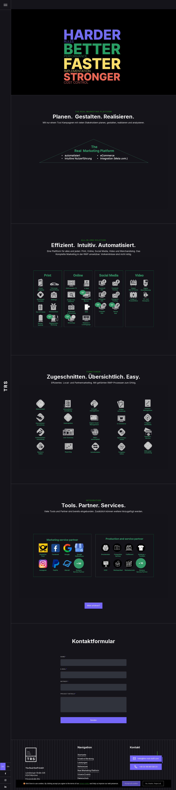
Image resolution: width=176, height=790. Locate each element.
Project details (68, 694)
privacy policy (84, 783)
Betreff (64, 681)
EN (8, 766)
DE (3, 766)
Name (63, 656)
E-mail (63, 669)
